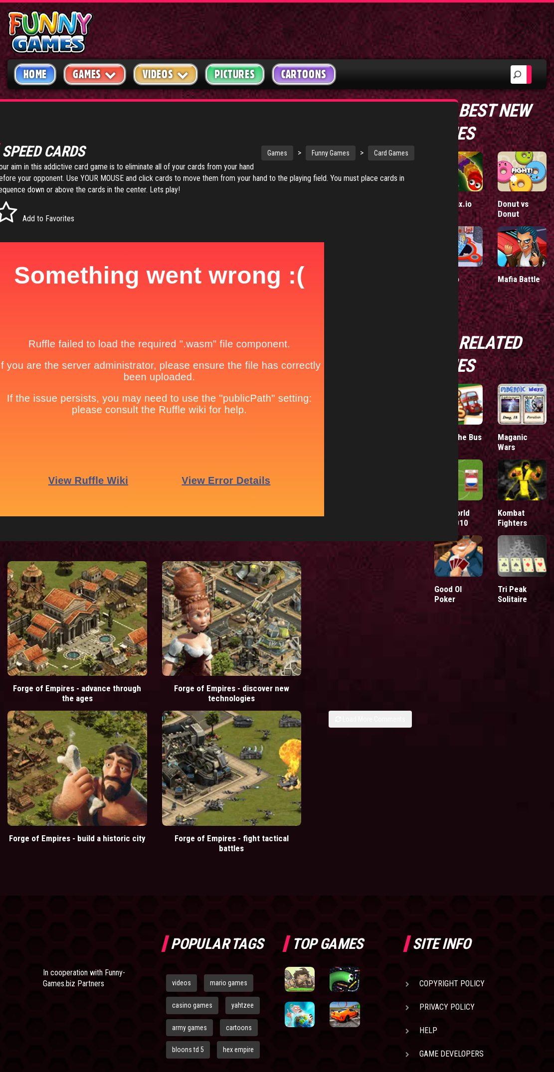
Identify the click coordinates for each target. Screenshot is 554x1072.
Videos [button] (166, 74)
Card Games (345, 153)
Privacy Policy (447, 843)
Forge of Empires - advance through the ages (51, 667)
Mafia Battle (519, 279)
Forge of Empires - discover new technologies (154, 667)
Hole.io (446, 279)
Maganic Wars (513, 442)
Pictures (234, 74)
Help (428, 866)
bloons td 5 (188, 886)
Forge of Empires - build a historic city (257, 662)
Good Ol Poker (448, 594)
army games (189, 864)
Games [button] (95, 74)
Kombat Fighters (512, 518)
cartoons (239, 864)
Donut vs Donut (513, 209)
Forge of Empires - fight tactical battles (360, 662)
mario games (228, 819)
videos (181, 819)
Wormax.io (453, 204)
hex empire (238, 886)
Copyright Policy (452, 819)
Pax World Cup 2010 (452, 518)
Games (231, 153)
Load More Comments (370, 688)
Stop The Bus (458, 437)
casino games (192, 841)
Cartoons (304, 74)
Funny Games (284, 153)
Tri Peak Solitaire (512, 594)
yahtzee (242, 841)
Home (35, 74)
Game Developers (451, 890)
